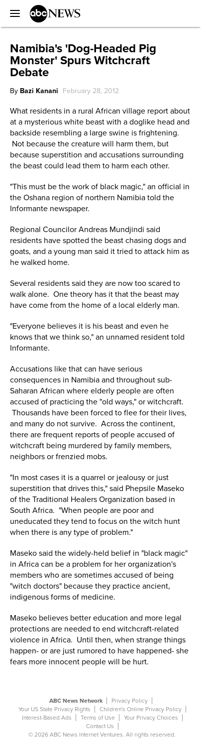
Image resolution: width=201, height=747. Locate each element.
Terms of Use (98, 717)
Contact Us (100, 726)
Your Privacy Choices (151, 717)
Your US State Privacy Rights (54, 709)
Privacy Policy (129, 700)
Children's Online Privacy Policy (141, 709)
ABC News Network (75, 700)
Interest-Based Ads (47, 717)
